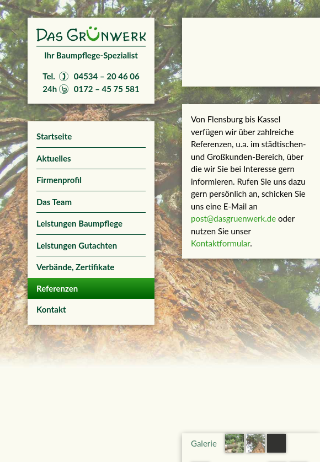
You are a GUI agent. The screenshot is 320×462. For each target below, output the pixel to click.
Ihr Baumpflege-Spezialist (91, 55)
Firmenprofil (59, 180)
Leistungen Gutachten (76, 245)
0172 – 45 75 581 (107, 89)
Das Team (54, 202)
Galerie (204, 443)
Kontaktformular (220, 243)
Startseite (54, 136)
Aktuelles (53, 158)
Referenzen (57, 288)
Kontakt (51, 309)
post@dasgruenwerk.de (233, 218)
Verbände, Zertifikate (75, 267)
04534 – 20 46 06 (107, 76)
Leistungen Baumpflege (79, 223)
